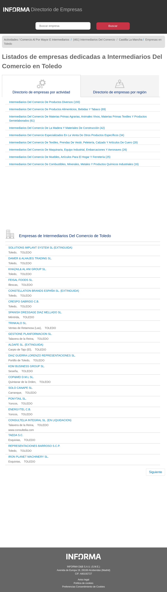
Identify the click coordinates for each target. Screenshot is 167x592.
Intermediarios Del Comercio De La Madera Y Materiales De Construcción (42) (57, 127)
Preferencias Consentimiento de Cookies (83, 586)
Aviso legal (83, 579)
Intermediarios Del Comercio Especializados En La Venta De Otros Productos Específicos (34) (66, 135)
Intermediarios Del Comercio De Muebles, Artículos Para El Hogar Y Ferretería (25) (59, 156)
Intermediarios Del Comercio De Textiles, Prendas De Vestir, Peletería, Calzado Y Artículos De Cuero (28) (73, 142)
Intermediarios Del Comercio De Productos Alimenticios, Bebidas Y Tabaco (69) (57, 109)
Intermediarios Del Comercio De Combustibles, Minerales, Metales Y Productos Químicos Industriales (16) (74, 164)
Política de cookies (83, 583)
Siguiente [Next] (155, 472)
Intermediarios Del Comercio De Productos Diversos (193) (44, 102)
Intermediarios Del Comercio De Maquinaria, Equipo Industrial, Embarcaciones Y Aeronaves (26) (68, 149)
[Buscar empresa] (63, 26)
